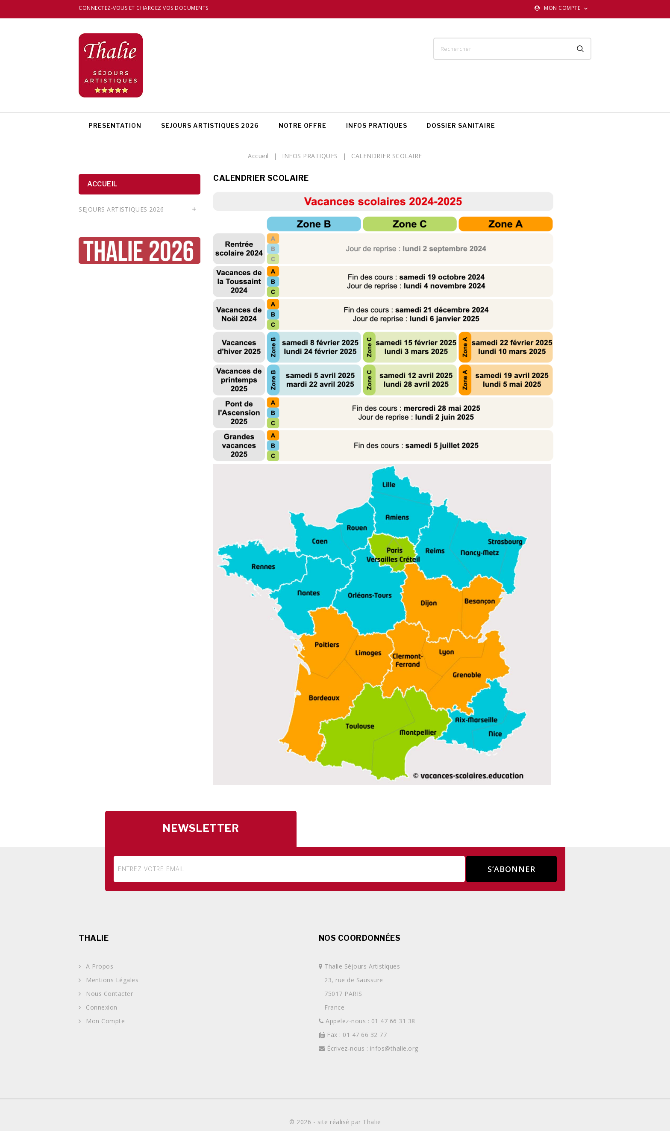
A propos (99, 966)
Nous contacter (108, 994)
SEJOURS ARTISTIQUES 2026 (210, 125)
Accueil (102, 184)
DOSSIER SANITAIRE (461, 125)
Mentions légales (111, 980)
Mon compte (104, 1021)
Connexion (101, 1007)
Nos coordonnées (360, 938)
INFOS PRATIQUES (376, 125)
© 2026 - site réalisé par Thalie (335, 1122)
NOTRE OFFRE (302, 125)
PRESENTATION (114, 125)
